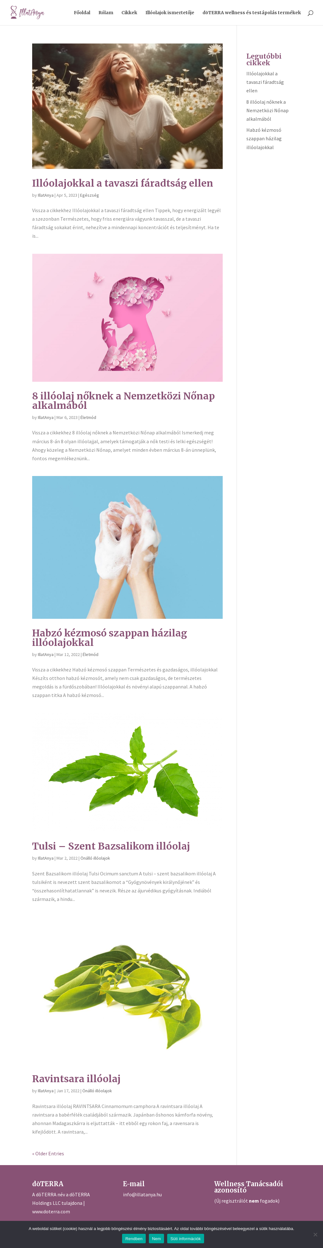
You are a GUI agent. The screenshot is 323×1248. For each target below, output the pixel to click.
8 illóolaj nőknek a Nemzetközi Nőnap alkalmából (123, 400)
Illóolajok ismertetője (169, 12)
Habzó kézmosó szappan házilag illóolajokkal (109, 637)
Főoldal (82, 12)
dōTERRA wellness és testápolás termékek (252, 12)
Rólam (105, 12)
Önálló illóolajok (95, 858)
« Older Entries (48, 1153)
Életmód (88, 417)
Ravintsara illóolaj (76, 1079)
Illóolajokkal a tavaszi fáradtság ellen (122, 183)
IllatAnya (46, 195)
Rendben (134, 1238)
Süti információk (185, 1238)
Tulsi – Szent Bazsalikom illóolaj (111, 846)
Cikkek (129, 12)
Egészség (89, 195)
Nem (156, 1238)
